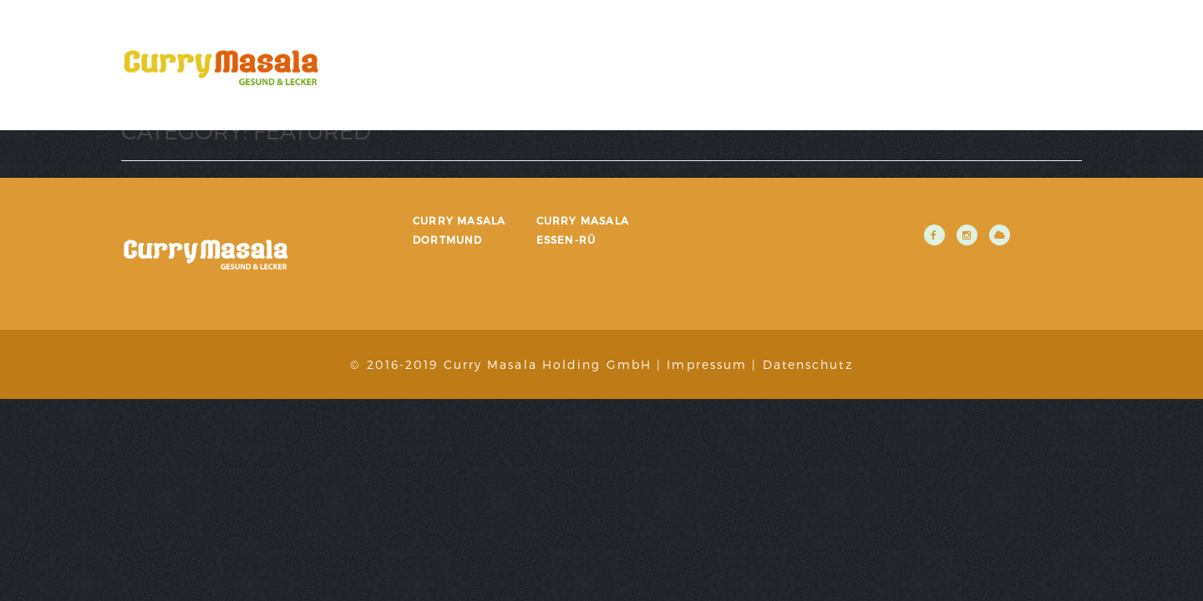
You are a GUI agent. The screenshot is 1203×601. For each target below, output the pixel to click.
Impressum (707, 364)
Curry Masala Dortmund (459, 230)
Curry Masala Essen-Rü (582, 230)
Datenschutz (808, 364)
